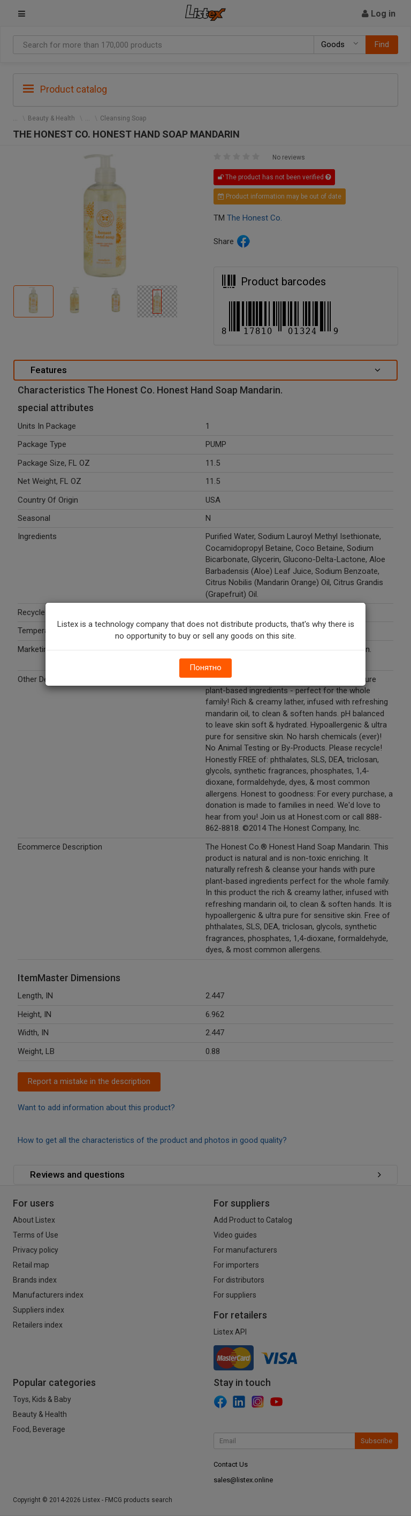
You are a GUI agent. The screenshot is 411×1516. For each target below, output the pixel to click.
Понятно (205, 667)
